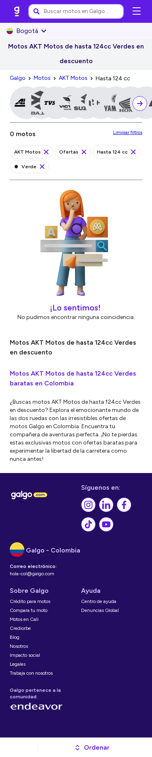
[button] (92, 747)
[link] (17, 11)
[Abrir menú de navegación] (136, 11)
